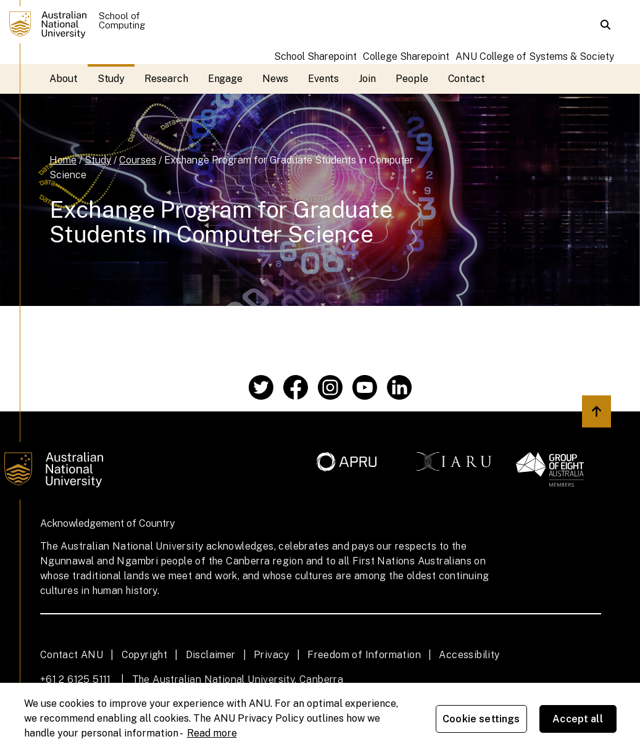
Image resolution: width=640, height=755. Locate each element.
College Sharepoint (406, 56)
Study (111, 79)
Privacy (271, 655)
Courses (137, 160)
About (63, 79)
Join (367, 79)
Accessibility (469, 655)
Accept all (577, 719)
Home (63, 160)
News (275, 79)
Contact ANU (71, 655)
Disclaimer (211, 655)
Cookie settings (481, 719)
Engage (225, 79)
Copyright (145, 655)
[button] (605, 24)
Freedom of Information (364, 655)
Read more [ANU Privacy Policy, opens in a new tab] (212, 733)
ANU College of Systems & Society (534, 56)
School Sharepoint (315, 56)
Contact (466, 79)
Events (323, 79)
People (412, 79)
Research (166, 79)
